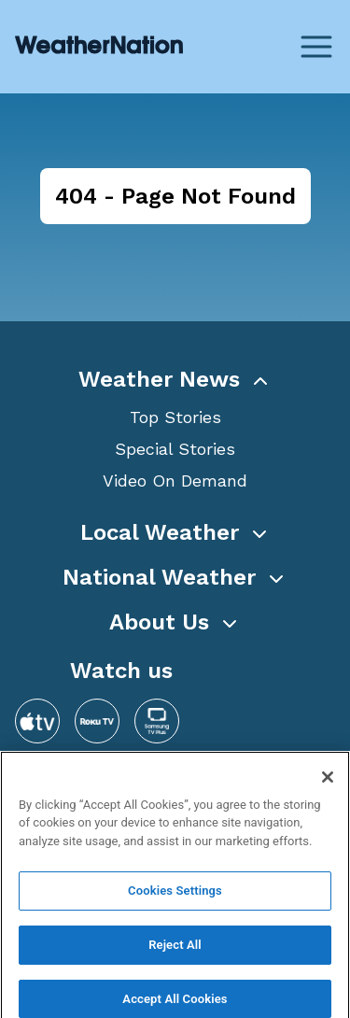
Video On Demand (175, 480)
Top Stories (175, 417)
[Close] (327, 782)
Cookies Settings (175, 897)
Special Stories (175, 449)
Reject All (175, 951)
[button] (175, 379)
